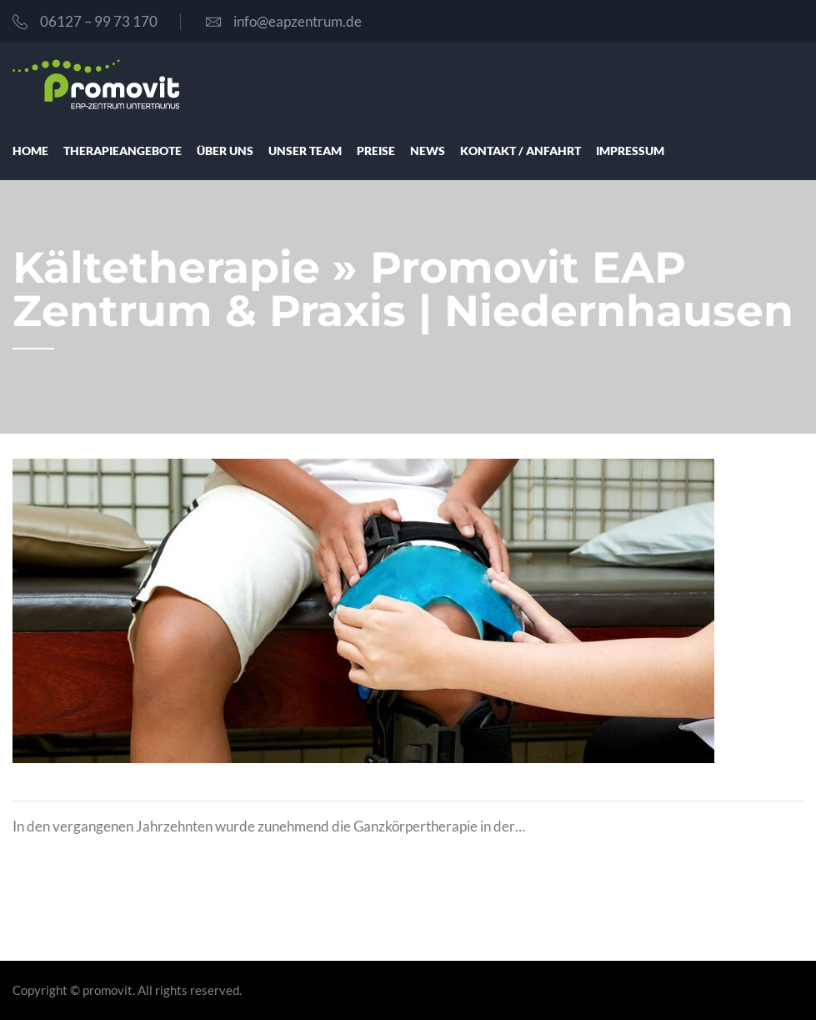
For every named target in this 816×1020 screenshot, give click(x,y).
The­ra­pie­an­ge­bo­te (122, 150)
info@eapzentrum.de (284, 21)
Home (30, 150)
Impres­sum (630, 150)
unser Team (305, 150)
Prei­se (376, 150)
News (427, 150)
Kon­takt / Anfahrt (520, 150)
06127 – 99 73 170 (85, 21)
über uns (225, 150)
